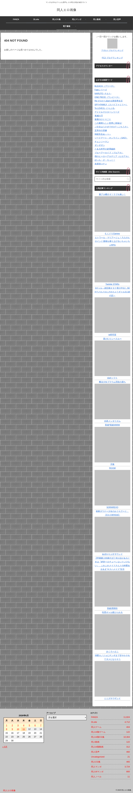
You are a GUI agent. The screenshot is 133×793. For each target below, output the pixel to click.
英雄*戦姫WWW (112, 425)
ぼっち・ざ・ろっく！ (105, 160)
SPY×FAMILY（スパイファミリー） (111, 104)
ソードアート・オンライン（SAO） (111, 138)
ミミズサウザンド (112, 698)
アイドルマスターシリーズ (107, 112)
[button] (128, 179)
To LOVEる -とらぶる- (105, 108)
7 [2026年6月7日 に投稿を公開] (40, 725)
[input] (112, 179)
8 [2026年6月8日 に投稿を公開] (6, 729)
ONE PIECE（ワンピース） (107, 97)
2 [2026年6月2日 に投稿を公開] (12, 725)
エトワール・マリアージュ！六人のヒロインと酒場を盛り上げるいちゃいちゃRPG (112, 241)
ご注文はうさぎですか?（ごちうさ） (112, 127)
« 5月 (4, 747)
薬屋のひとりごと (103, 119)
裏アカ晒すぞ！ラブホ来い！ (112, 194)
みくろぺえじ (112, 651)
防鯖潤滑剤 (112, 608)
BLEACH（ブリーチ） (105, 86)
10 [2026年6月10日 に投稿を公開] (18, 729)
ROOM (112, 468)
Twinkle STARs (112, 284)
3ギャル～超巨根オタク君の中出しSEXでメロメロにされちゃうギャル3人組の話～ (112, 292)
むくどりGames (112, 233)
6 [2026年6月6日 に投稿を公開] (35, 725)
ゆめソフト (112, 378)
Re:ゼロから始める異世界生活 (109, 101)
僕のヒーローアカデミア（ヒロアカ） (112, 156)
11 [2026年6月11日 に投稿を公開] (23, 729)
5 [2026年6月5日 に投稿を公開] (29, 725)
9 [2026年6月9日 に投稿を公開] (12, 729)
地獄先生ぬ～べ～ (103, 134)
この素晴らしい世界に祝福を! (108, 123)
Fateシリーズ (101, 90)
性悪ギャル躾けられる (112, 612)
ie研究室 (112, 335)
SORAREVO (112, 507)
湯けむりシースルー (112, 339)
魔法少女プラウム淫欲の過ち (112, 382)
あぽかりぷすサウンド (112, 554)
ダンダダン (100, 145)
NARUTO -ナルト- (103, 93)
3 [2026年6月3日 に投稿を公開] (18, 725)
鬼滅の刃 (99, 116)
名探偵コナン (101, 164)
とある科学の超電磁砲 (105, 149)
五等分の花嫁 (101, 130)
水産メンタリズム (112, 421)
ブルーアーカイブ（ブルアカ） (109, 153)
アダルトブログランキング (112, 50)
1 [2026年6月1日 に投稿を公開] (6, 725)
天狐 (112, 464)
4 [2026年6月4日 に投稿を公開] (23, 725)
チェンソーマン (102, 142)
